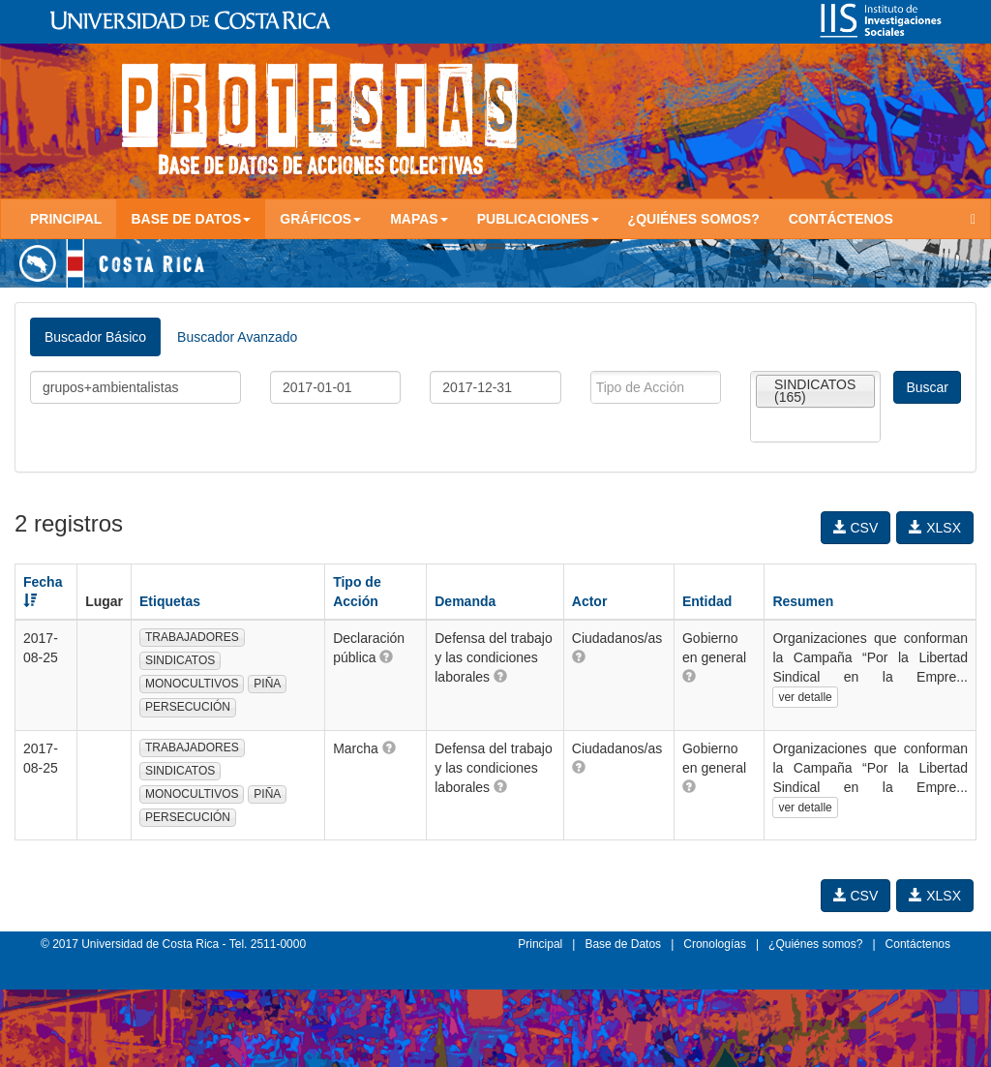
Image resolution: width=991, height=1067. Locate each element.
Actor (590, 601)
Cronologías (714, 944)
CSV (856, 527)
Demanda (465, 601)
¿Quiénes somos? (694, 219)
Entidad (707, 601)
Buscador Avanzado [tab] (237, 337)
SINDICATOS (180, 660)
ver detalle (804, 697)
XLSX (935, 527)
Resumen (802, 601)
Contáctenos (841, 219)
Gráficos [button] (320, 219)
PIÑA (267, 683)
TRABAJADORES (192, 637)
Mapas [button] (419, 219)
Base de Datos (623, 944)
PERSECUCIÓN (187, 707)
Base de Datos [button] (191, 219)
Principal (66, 219)
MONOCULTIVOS (191, 683)
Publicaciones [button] (538, 219)
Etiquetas (169, 601)
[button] (386, 656)
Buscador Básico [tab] (95, 337)
